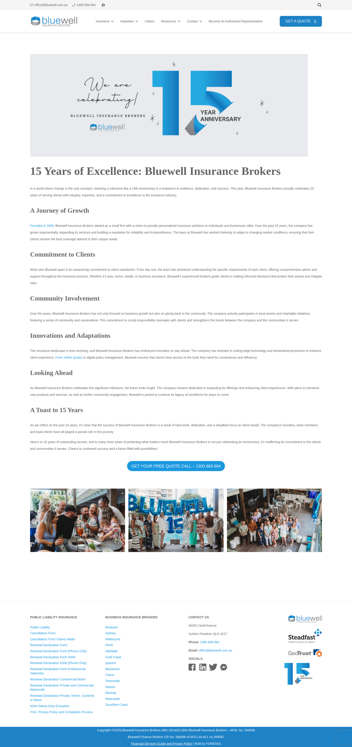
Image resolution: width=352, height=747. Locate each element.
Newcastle (113, 699)
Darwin (110, 687)
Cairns (110, 675)
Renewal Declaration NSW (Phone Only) (58, 663)
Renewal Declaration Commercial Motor (58, 679)
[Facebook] (103, 5)
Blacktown (113, 669)
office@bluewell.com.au (215, 650)
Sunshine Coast (117, 704)
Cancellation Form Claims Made (52, 639)
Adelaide (112, 651)
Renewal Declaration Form (48, 645)
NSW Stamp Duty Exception (49, 706)
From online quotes (68, 357)
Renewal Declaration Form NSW (52, 657)
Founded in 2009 (42, 225)
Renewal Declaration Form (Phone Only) (58, 651)
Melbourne (113, 639)
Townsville (113, 681)
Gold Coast (113, 657)
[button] (319, 5)
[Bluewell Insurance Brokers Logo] (54, 21)
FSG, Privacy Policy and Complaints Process (61, 712)
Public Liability (40, 627)
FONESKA (213, 743)
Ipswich (111, 663)
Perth (109, 645)
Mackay (111, 693)
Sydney (111, 633)
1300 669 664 (209, 642)
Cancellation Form (43, 633)
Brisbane (112, 627)
